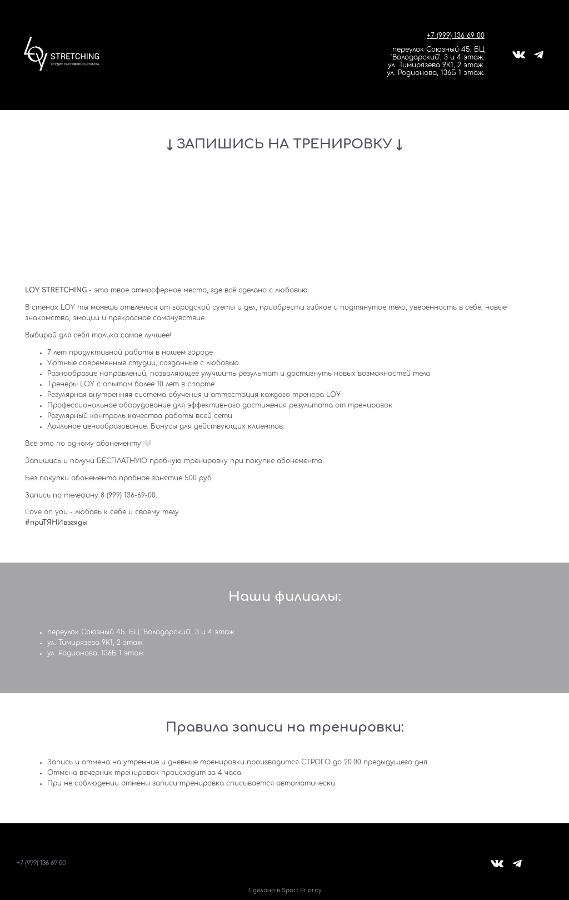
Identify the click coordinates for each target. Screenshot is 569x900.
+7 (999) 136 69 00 (456, 35)
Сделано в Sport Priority (284, 890)
